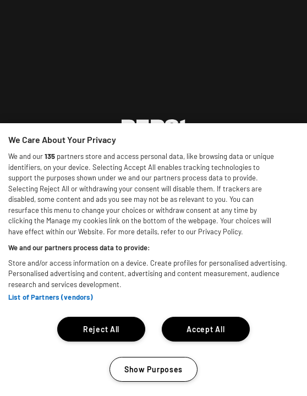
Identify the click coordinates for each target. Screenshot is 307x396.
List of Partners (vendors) (50, 297)
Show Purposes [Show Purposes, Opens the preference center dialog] (153, 369)
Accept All (205, 329)
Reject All (101, 329)
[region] (153, 259)
